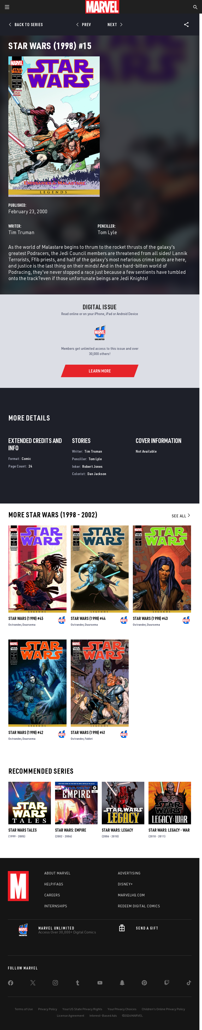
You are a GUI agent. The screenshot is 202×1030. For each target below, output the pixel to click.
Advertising (129, 873)
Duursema (28, 624)
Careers (52, 895)
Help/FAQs (53, 884)
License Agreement (70, 1015)
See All (181, 515)
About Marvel (57, 873)
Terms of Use (24, 1009)
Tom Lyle (107, 232)
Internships (55, 906)
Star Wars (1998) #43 (150, 618)
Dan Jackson (96, 473)
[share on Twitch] (166, 983)
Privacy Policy (47, 1009)
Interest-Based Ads (103, 1015)
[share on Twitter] (32, 983)
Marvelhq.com (131, 895)
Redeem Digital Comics (139, 906)
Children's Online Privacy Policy (163, 1009)
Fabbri (89, 739)
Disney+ (125, 884)
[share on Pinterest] (144, 983)
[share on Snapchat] (122, 983)
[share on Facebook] (10, 984)
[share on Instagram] (55, 983)
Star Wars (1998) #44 (88, 618)
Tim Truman (21, 232)
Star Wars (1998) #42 (25, 732)
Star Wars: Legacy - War (169, 830)
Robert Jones (92, 466)
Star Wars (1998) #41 (88, 732)
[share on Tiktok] (189, 983)
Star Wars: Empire (70, 830)
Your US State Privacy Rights (82, 1009)
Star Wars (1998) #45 (25, 618)
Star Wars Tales (22, 830)
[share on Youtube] (100, 983)
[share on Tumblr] (77, 983)
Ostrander (14, 624)
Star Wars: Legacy (117, 830)
